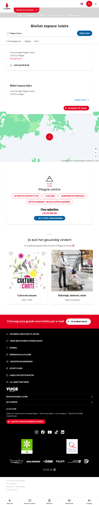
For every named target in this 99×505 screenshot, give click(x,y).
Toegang (50, 196)
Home (21, 15)
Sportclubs (14, 368)
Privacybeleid (11, 483)
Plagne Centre (82, 100)
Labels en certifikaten (20, 375)
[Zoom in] (96, 149)
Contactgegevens (13, 41)
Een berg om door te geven (22, 334)
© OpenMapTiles (66, 161)
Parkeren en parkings (72, 196)
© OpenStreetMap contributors (82, 161)
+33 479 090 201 (49, 213)
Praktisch (42, 15)
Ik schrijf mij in (79, 321)
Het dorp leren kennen (50, 218)
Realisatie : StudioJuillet (15, 486)
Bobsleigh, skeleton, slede (72, 295)
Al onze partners (17, 382)
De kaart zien (15, 58)
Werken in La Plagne (18, 354)
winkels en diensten (57, 15)
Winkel (11, 348)
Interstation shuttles (26, 196)
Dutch (82, 4)
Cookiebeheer (11, 489)
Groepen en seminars (19, 361)
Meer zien (85, 33)
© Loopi (95, 161)
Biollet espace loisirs (74, 15)
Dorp (36, 41)
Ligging (27, 41)
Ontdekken (31, 15)
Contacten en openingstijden (27, 421)
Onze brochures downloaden (24, 341)
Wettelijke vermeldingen (16, 480)
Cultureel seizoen (26, 295)
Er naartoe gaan (77, 108)
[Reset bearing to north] (96, 156)
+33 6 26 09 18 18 (19, 65)
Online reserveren (26, 10)
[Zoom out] (96, 153)
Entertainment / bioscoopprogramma (49, 202)
